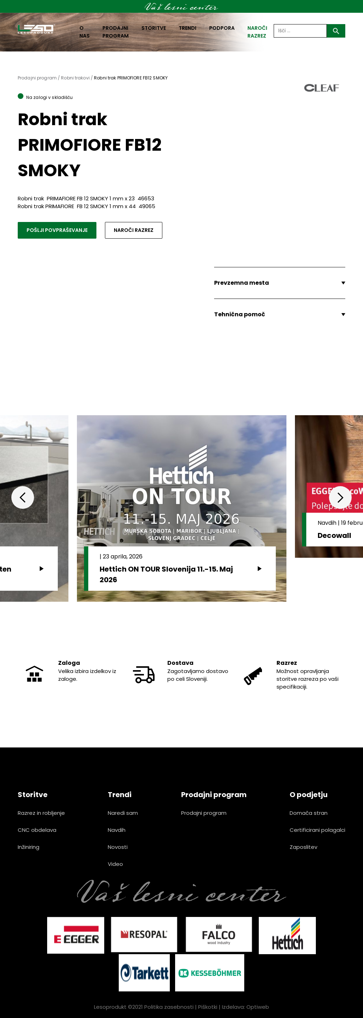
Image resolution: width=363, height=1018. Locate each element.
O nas (84, 31)
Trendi (187, 28)
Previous (22, 497)
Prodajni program (115, 31)
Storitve (153, 28)
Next (340, 497)
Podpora (222, 28)
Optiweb (257, 1007)
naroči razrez (257, 31)
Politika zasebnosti (169, 1007)
